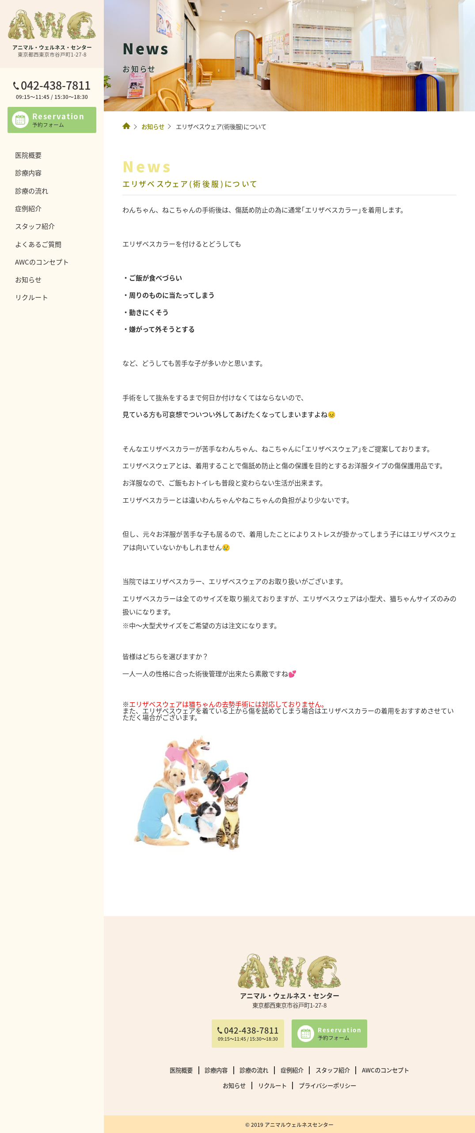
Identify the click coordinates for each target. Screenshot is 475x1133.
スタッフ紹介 (35, 226)
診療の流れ (31, 190)
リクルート (31, 297)
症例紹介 (28, 208)
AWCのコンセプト (42, 261)
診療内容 (28, 172)
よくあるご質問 (38, 244)
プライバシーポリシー (327, 1085)
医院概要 (28, 154)
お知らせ (28, 279)
